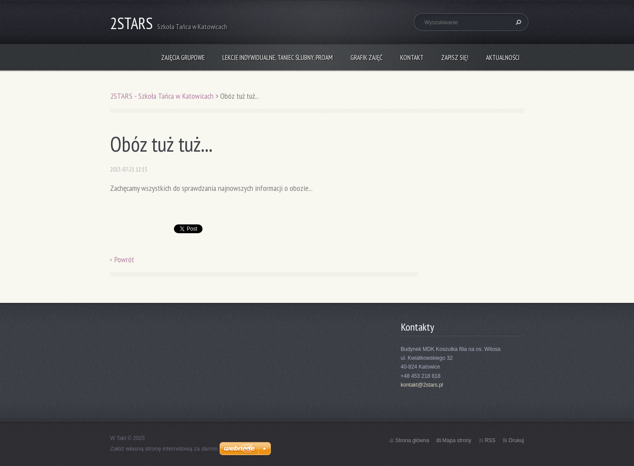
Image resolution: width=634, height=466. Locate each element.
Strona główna (412, 440)
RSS (490, 440)
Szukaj (517, 22)
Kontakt (412, 57)
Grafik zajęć (366, 57)
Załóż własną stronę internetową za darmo (163, 448)
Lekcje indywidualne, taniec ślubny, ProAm (277, 57)
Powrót (124, 259)
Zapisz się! (454, 57)
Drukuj (516, 440)
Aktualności (503, 57)
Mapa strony (457, 440)
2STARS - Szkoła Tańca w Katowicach (162, 96)
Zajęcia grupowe (183, 57)
